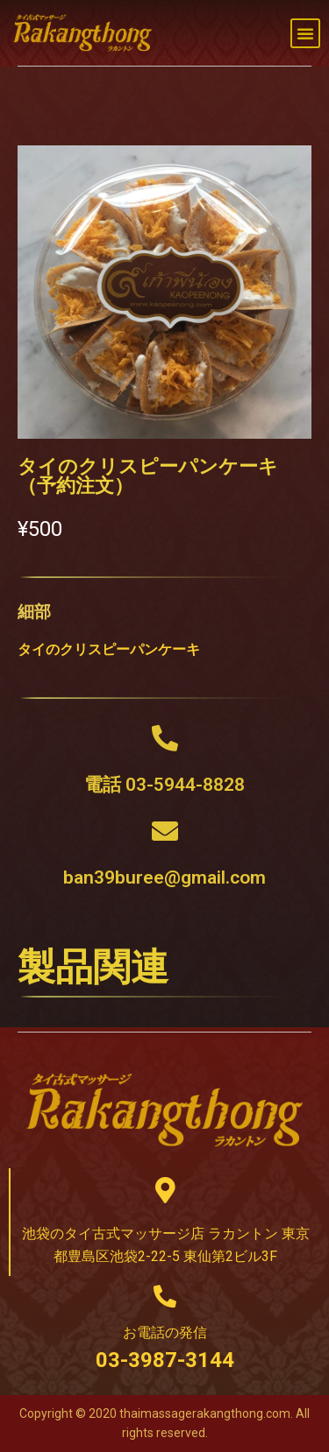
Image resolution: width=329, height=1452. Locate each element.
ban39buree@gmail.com (164, 877)
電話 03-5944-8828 (164, 784)
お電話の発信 (165, 1332)
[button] (305, 33)
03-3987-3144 (165, 1360)
